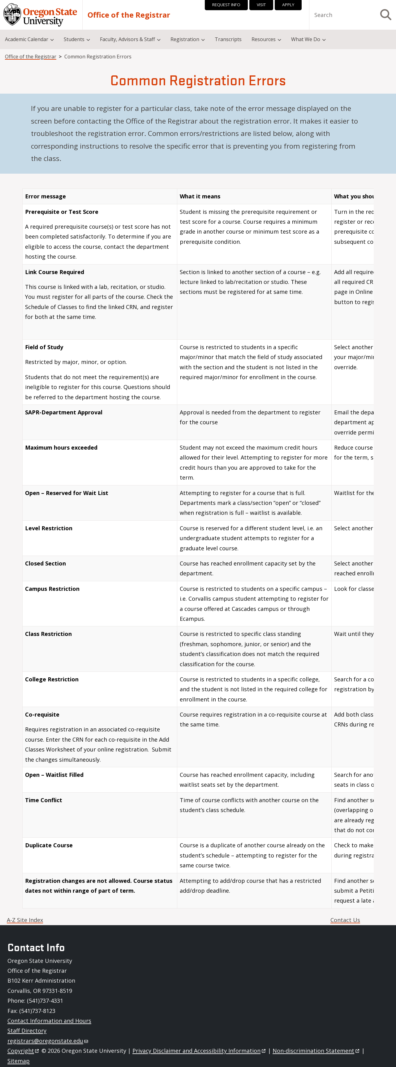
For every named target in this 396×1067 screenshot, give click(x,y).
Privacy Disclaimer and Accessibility (199, 1050)
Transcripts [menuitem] (228, 39)
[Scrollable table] (198, 550)
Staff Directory (26, 1030)
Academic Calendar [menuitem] (26, 39)
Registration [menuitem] (184, 39)
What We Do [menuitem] (305, 39)
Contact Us (345, 920)
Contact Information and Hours (49, 1020)
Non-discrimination (316, 1050)
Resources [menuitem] (264, 39)
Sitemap (18, 1061)
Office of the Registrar (129, 14)
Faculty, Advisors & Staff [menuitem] (127, 39)
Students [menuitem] (74, 39)
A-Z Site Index (25, 920)
